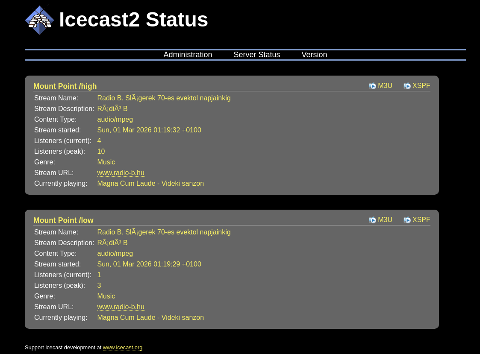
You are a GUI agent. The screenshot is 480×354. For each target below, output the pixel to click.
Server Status (256, 54)
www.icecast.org (122, 347)
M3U (385, 85)
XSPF (421, 85)
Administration (187, 54)
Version (314, 54)
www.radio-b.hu (120, 172)
